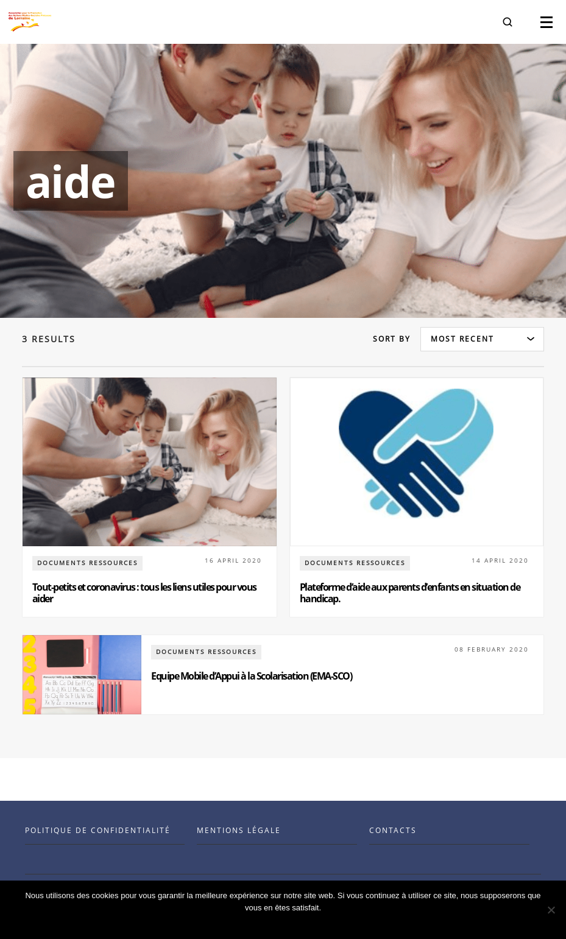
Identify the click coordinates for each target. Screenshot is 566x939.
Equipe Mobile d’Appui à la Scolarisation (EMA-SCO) (251, 676)
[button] (507, 22)
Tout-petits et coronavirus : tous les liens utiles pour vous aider (144, 592)
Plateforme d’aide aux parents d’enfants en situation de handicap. (410, 592)
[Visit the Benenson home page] (30, 22)
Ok (286, 923)
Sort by (392, 339)
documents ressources (87, 562)
